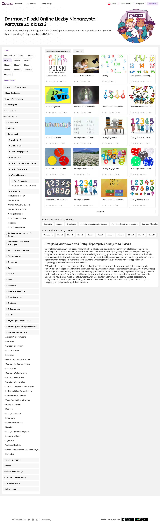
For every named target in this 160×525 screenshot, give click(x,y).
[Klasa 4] (90, 235)
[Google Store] (141, 519)
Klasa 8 (27, 65)
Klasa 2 (31, 55)
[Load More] (100, 211)
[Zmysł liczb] (71, 224)
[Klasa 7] (120, 235)
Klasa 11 (28, 70)
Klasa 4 (17, 60)
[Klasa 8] (131, 235)
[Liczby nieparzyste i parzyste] (58, 51)
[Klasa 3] (78, 51)
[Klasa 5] (100, 235)
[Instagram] (37, 519)
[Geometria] (48, 224)
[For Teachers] (31, 3)
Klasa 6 (7, 65)
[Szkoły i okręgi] (46, 3)
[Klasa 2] (70, 235)
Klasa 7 (17, 65)
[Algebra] (59, 224)
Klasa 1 (21, 55)
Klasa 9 (7, 70)
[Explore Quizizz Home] (7, 3)
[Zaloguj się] (140, 3)
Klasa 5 (27, 60)
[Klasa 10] (152, 235)
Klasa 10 (17, 70)
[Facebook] (33, 519)
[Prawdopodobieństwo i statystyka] (124, 224)
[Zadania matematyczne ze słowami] (94, 224)
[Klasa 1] (60, 235)
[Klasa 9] (141, 235)
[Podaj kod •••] (126, 3)
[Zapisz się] (152, 3)
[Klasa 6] (110, 235)
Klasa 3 (7, 60)
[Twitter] (29, 519)
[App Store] (128, 519)
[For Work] (19, 3)
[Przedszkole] (48, 235)
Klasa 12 (7, 74)
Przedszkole (9, 55)
